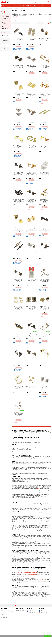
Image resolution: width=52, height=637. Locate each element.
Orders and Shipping (11, 613)
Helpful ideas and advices (20, 610)
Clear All (6, 33)
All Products (4, 35)
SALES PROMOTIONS (20, 5)
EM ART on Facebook (31, 611)
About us (2, 610)
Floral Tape (4, 22)
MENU (3, 5)
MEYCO (4, 49)
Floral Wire (4, 23)
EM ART (5, 48)
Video (43, 5)
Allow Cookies (47, 636)
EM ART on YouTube (31, 613)
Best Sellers (5, 40)
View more (14, 16)
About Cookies (3, 614)
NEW (14, 5)
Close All (3, 13)
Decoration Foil (5, 18)
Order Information (10, 611)
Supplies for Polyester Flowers (5, 27)
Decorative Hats (5, 19)
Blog (40, 5)
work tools (41, 579)
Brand (3, 46)
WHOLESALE (35, 5)
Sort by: (27, 22)
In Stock (5, 39)
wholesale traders (32, 574)
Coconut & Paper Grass (5, 17)
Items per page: (40, 22)
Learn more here (20, 635)
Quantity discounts (5, 42)
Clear (9, 46)
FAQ (8, 610)
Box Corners (4, 15)
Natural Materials (5, 24)
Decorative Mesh (5, 21)
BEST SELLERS (28, 5)
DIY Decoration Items (6, 28)
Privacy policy (3, 611)
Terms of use (3, 613)
